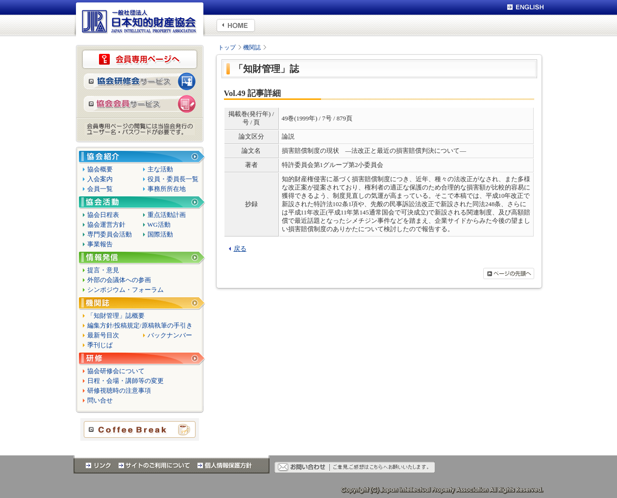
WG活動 (159, 224)
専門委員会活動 (109, 234)
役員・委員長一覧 (173, 179)
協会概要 (100, 169)
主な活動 (160, 169)
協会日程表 (103, 215)
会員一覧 (100, 189)
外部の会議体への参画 (119, 280)
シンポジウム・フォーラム (125, 289)
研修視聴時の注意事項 (119, 390)
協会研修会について (116, 371)
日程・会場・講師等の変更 (125, 381)
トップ (227, 47)
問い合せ (100, 400)
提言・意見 (103, 270)
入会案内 (100, 179)
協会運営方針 (106, 224)
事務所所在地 (167, 189)
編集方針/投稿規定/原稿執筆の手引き (140, 325)
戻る (240, 248)
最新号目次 (103, 335)
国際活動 (160, 234)
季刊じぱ (100, 345)
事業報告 (100, 244)
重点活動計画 (167, 215)
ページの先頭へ (508, 273)
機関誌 (252, 47)
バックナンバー (170, 335)
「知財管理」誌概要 (116, 315)
